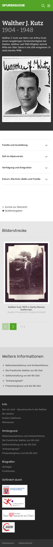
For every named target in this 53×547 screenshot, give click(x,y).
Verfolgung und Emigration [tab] (25, 168)
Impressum (8, 543)
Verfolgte (7, 466)
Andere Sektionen (11, 418)
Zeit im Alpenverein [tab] (25, 156)
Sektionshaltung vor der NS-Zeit (21, 375)
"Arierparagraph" (12, 380)
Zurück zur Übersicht (14, 207)
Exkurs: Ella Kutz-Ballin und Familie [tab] (25, 179)
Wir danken (8, 413)
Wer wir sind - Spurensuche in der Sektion (24, 409)
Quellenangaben (12, 210)
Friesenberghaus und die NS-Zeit (21, 386)
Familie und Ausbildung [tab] (25, 145)
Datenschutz (25, 543)
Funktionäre (8, 471)
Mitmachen (8, 422)
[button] (13, 326)
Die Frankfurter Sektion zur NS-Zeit (22, 370)
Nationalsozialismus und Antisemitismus (25, 365)
